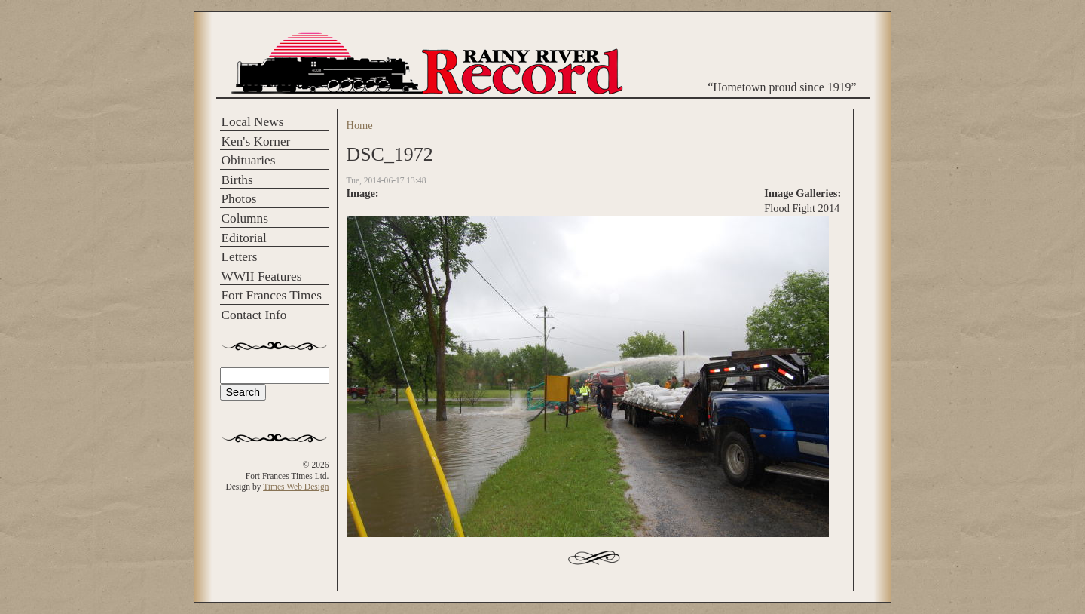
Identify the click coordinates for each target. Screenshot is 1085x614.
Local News (253, 122)
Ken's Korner (256, 141)
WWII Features (262, 276)
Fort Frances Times (272, 295)
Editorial (244, 238)
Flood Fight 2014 (801, 208)
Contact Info (254, 315)
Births (237, 180)
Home (360, 125)
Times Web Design (296, 486)
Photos (239, 199)
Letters (240, 257)
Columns (245, 218)
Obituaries (249, 160)
